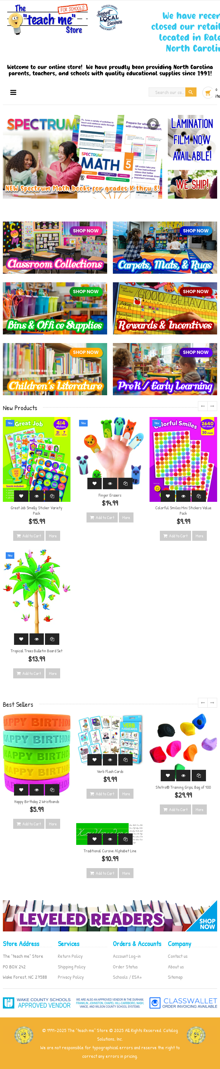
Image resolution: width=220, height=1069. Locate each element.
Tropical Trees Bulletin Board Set (36, 651)
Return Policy (70, 956)
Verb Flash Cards (110, 771)
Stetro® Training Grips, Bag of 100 (183, 787)
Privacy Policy (71, 977)
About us (176, 966)
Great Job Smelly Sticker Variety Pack (36, 510)
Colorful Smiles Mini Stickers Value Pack (183, 510)
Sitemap (175, 977)
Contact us (178, 956)
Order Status (125, 966)
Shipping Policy (72, 966)
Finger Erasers (110, 495)
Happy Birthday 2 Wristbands (36, 801)
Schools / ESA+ (127, 977)
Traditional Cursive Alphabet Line (110, 851)
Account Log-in (127, 956)
